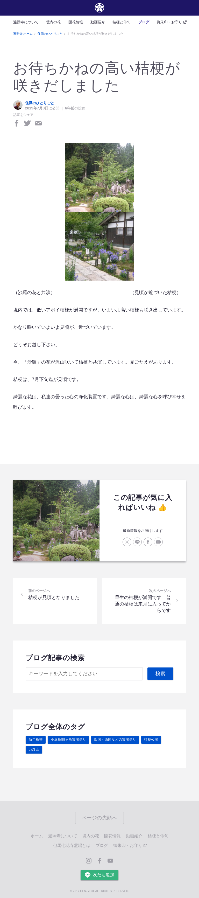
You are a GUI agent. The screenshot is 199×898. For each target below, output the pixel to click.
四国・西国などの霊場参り (115, 739)
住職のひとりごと (39, 103)
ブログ (143, 22)
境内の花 (53, 22)
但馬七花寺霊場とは (71, 845)
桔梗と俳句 (121, 22)
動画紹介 (97, 22)
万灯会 (34, 749)
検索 (160, 673)
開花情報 (75, 22)
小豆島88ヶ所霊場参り (68, 739)
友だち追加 (99, 875)
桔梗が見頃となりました (52, 596)
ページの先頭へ (99, 817)
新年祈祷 (36, 739)
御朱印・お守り (171, 22)
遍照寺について (26, 22)
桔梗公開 (151, 739)
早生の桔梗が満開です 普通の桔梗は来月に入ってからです (145, 604)
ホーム (37, 836)
